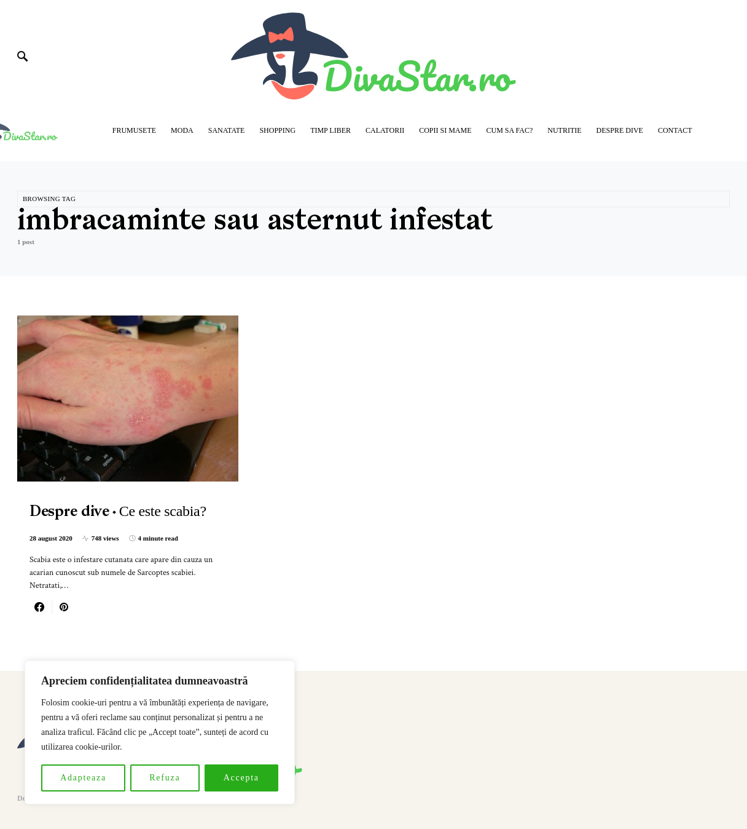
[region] (160, 732)
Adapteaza (83, 777)
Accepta (241, 777)
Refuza (164, 777)
